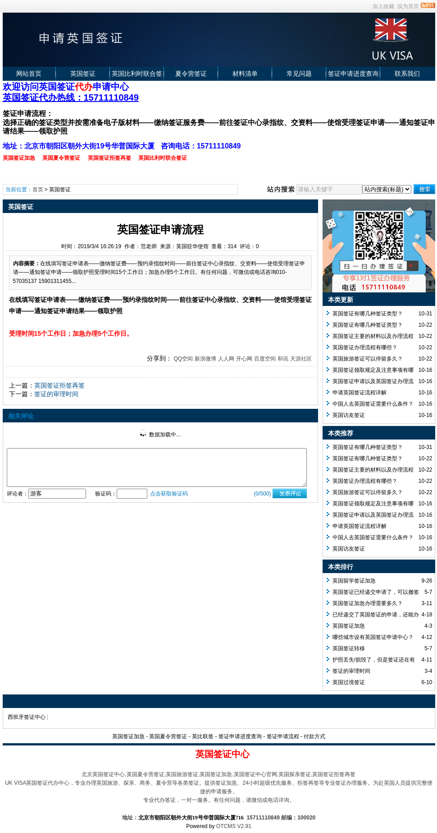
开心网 (244, 359)
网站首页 (28, 73)
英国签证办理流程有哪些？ (364, 347)
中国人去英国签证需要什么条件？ (373, 404)
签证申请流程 (283, 736)
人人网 (226, 359)
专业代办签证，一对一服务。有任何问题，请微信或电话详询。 (219, 800)
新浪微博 (205, 359)
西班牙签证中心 (27, 717)
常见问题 (299, 73)
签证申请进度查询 (353, 73)
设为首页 (408, 6)
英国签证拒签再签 (59, 385)
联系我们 (407, 73)
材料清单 (245, 73)
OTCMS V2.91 (233, 826)
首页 (37, 189)
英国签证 (83, 73)
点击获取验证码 (169, 494)
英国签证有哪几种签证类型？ (367, 313)
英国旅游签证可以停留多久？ (367, 359)
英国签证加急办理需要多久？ (367, 603)
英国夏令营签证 (168, 736)
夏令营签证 (191, 73)
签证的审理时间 (56, 394)
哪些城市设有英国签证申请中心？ (373, 637)
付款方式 (314, 736)
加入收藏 (383, 6)
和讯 (283, 359)
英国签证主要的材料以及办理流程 (373, 336)
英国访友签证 (348, 415)
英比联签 (203, 736)
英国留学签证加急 (354, 581)
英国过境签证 (348, 682)
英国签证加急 (348, 626)
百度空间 (265, 359)
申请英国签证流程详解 (359, 392)
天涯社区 (301, 359)
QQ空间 (183, 359)
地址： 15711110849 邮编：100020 (218, 817)
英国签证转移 (348, 648)
